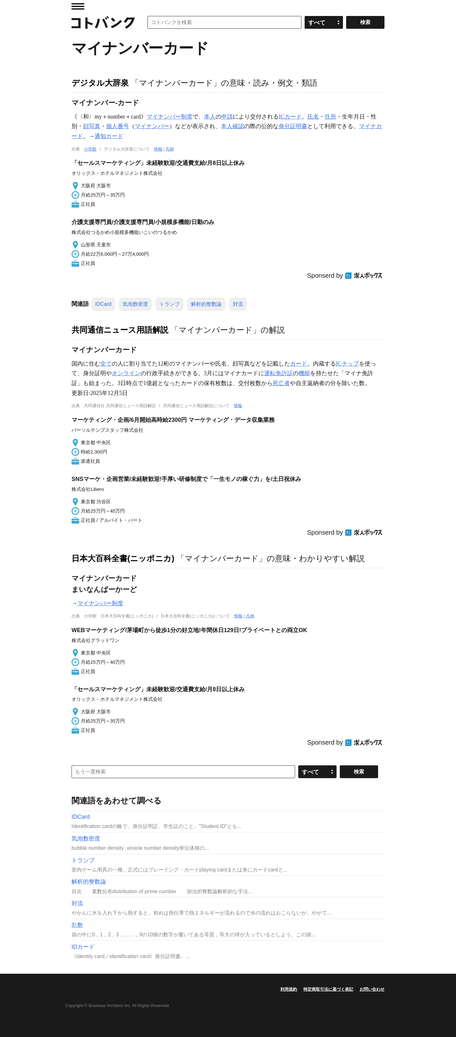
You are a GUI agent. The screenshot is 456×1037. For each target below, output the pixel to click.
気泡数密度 (135, 304)
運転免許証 (278, 373)
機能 (304, 373)
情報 (158, 149)
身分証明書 (292, 126)
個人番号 (117, 126)
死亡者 (281, 383)
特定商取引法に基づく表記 (328, 989)
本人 (210, 116)
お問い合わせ (372, 989)
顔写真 (91, 126)
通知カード (109, 136)
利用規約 (288, 989)
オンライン (126, 373)
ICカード (290, 116)
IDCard (103, 304)
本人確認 (232, 126)
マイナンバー (152, 126)
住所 (330, 116)
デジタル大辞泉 (100, 82)
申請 (227, 116)
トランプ (169, 304)
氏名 (313, 116)
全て (106, 363)
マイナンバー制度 (170, 116)
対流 (238, 304)
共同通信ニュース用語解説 (120, 329)
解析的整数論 (206, 304)
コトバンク (103, 22)
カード (298, 363)
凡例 (169, 149)
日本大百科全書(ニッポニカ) (123, 558)
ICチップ (347, 363)
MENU (78, 6)
